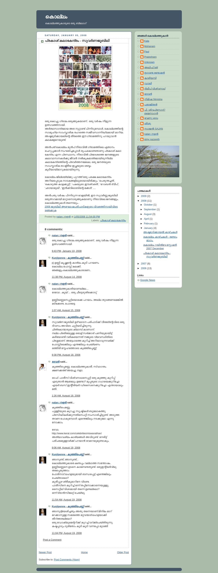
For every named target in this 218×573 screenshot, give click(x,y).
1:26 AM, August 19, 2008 (66, 395)
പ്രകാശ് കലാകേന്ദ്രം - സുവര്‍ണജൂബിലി (77, 41)
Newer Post (45, 552)
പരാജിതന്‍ (150, 104)
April (147, 219)
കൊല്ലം (56, 17)
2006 (144, 268)
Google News (147, 280)
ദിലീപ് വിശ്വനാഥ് (155, 88)
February (149, 223)
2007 (144, 263)
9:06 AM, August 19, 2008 (66, 447)
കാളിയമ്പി (150, 78)
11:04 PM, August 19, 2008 (67, 533)
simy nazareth (152, 139)
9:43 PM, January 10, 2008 (67, 251)
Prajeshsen (150, 57)
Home (84, 552)
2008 (144, 200)
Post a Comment (52, 539)
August (148, 214)
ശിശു (147, 123)
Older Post (123, 552)
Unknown (149, 62)
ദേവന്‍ (56, 361)
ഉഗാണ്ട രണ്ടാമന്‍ (154, 72)
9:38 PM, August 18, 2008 (66, 355)
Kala (146, 41)
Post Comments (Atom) (67, 559)
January (148, 228)
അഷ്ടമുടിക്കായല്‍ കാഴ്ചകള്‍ (160, 232)
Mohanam (149, 46)
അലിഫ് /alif (151, 67)
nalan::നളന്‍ (59, 235)
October (148, 204)
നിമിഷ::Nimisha (153, 99)
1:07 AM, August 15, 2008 (66, 310)
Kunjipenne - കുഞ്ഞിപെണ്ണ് (68, 258)
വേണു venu (151, 118)
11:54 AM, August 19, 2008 (67, 499)
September (150, 209)
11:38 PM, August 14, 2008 (67, 277)
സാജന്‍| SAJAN (153, 128)
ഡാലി (148, 83)
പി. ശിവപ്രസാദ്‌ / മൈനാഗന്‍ (154, 112)
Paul (146, 51)
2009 (144, 196)
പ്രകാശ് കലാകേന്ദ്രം (113, 220)
